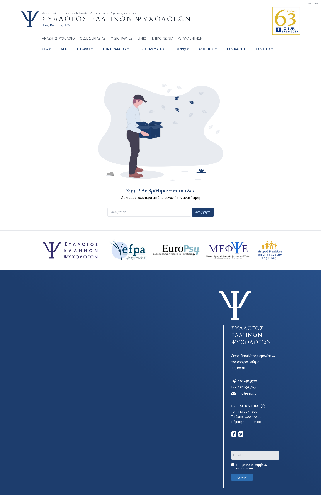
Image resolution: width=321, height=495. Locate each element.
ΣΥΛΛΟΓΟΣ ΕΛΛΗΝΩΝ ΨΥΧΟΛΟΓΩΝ (117, 19)
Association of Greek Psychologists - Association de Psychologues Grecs (89, 13)
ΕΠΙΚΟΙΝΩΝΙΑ (162, 38)
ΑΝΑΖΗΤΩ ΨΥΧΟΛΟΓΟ (58, 38)
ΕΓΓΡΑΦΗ (83, 49)
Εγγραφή (242, 477)
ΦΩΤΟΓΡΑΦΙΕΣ (121, 38)
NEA (64, 49)
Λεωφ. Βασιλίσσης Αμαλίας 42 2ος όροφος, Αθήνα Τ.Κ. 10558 (253, 362)
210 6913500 (247, 381)
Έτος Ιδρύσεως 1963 (56, 25)
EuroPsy (180, 49)
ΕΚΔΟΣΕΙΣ (263, 49)
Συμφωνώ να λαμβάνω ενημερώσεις (252, 466)
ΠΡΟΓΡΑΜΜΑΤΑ (150, 49)
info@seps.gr (244, 394)
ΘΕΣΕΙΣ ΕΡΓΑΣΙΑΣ (92, 38)
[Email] (255, 455)
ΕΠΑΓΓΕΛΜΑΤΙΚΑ (114, 49)
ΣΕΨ (45, 49)
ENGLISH (312, 3)
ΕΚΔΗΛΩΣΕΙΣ (236, 49)
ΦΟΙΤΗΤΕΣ (206, 49)
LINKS (142, 38)
